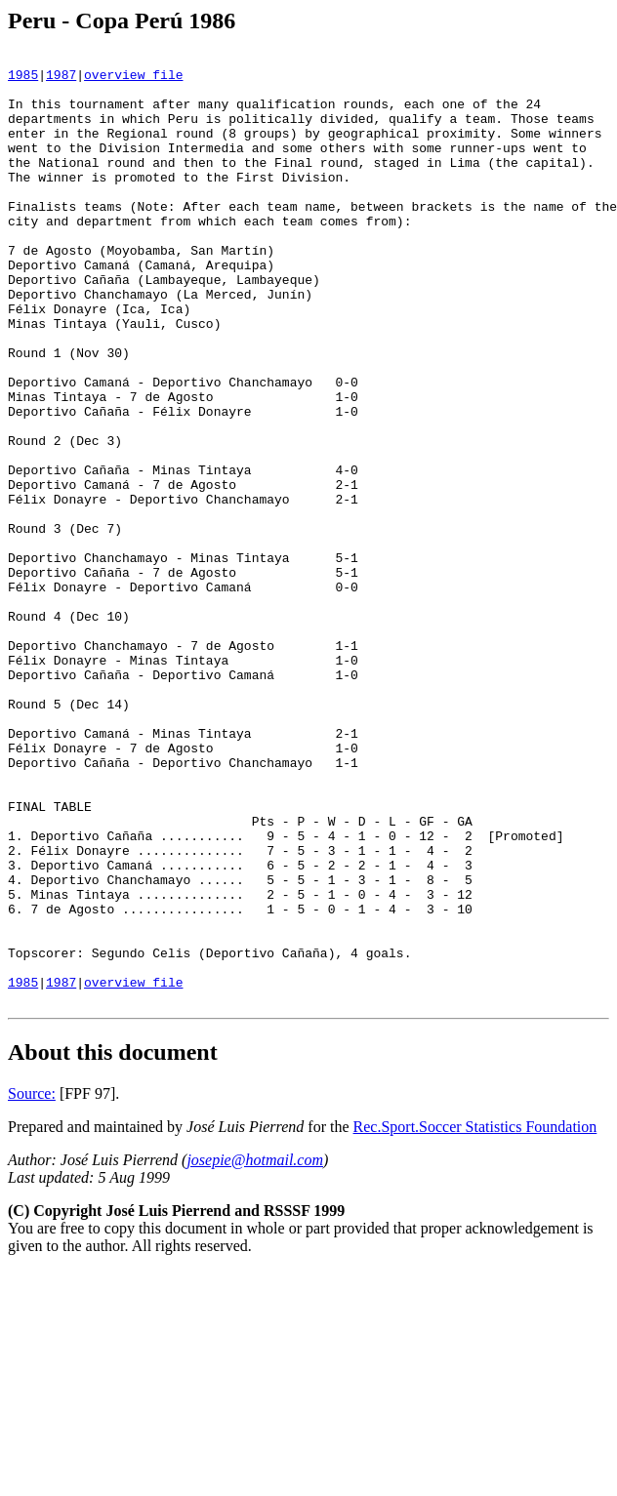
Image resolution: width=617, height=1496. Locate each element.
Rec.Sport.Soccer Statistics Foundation (475, 1317)
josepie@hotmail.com (254, 1350)
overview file (133, 80)
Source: (32, 1283)
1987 (61, 80)
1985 (23, 80)
